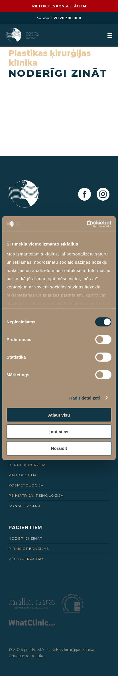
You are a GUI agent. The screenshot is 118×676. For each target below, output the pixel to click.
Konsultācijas (25, 506)
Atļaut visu (59, 415)
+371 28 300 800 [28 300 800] (66, 18)
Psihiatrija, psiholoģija (36, 495)
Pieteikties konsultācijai (59, 6)
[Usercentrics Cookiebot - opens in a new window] (86, 224)
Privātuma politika (26, 655)
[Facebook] (84, 194)
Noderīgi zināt (25, 538)
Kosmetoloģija (26, 485)
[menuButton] (109, 35)
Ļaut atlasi (59, 431)
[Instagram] (103, 194)
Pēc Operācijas (26, 559)
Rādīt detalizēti (84, 397)
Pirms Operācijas (29, 548)
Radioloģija (23, 475)
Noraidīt (59, 448)
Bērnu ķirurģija (27, 465)
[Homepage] (23, 35)
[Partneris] (32, 607)
